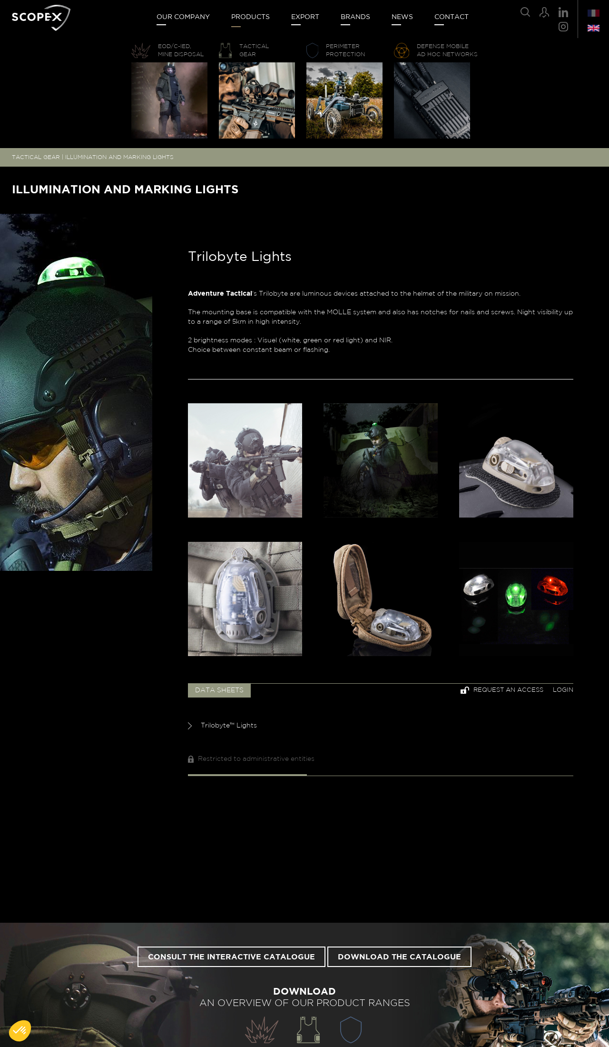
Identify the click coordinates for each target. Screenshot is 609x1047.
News (402, 17)
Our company (183, 17)
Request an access (502, 690)
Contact (451, 17)
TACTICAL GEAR (36, 157)
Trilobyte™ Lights (222, 725)
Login (563, 690)
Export (305, 17)
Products (250, 17)
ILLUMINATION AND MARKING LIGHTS (119, 157)
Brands (355, 17)
